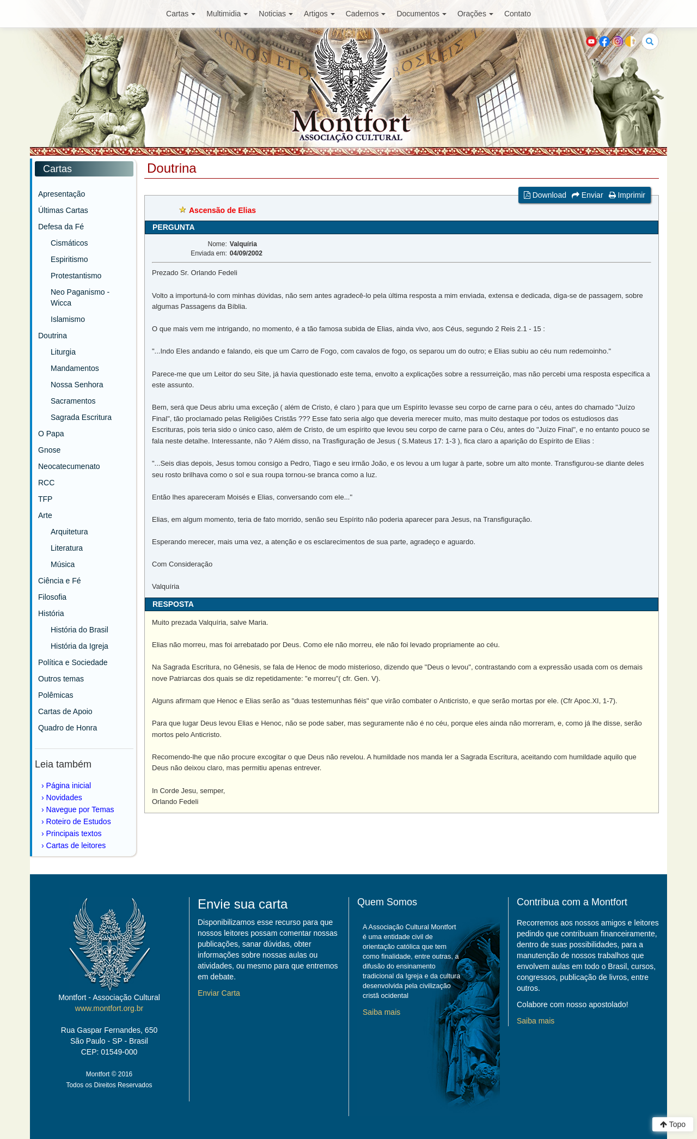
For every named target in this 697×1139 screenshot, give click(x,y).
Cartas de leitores (76, 845)
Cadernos (366, 13)
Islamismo (68, 319)
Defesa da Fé (61, 226)
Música (63, 564)
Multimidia (227, 13)
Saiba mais (381, 1012)
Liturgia (63, 352)
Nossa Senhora (77, 384)
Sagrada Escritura (81, 417)
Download (545, 195)
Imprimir (627, 195)
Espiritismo (69, 259)
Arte (45, 515)
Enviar (587, 195)
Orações (475, 13)
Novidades (64, 797)
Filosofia (52, 597)
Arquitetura (69, 531)
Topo (673, 1124)
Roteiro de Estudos (78, 821)
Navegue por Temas (80, 809)
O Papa (51, 433)
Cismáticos (69, 243)
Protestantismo (76, 275)
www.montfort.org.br (109, 1008)
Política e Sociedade (73, 662)
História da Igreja (79, 646)
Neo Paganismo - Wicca (80, 297)
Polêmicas (56, 695)
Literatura (67, 548)
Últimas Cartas (63, 210)
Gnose (49, 450)
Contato (517, 13)
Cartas (180, 13)
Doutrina (52, 335)
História (51, 613)
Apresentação (61, 194)
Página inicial (68, 785)
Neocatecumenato (69, 466)
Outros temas (61, 678)
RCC (46, 482)
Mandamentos (75, 368)
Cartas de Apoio (65, 711)
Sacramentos (73, 401)
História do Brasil (79, 629)
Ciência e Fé (59, 580)
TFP (45, 499)
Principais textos (74, 833)
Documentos (421, 13)
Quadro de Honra (67, 727)
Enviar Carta (219, 993)
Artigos (319, 13)
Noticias (276, 13)
